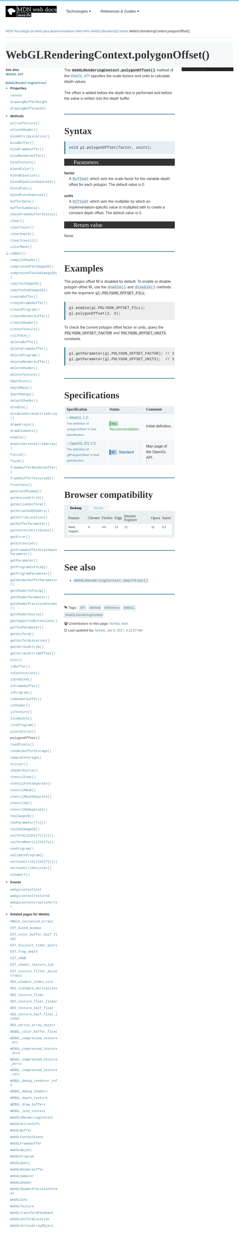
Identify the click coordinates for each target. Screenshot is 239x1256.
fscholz (115, 623)
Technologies (78, 11)
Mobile (98, 508)
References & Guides (119, 11)
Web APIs (83, 31)
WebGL (129, 608)
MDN (9, 31)
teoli (125, 623)
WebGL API (80, 76)
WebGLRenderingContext (109, 31)
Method (94, 608)
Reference (112, 608)
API (82, 608)
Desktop (75, 508)
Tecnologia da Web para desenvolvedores (44, 31)
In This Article (206, 69)
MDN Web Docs (31, 11)
